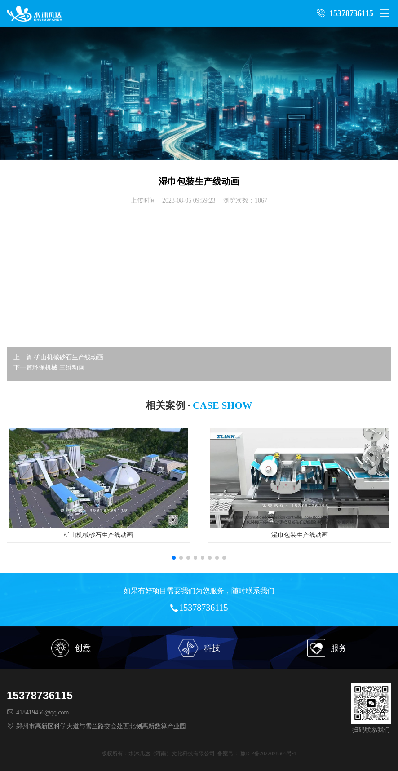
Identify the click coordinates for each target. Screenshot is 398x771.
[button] (174, 558)
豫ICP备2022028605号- (267, 753)
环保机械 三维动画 (58, 367)
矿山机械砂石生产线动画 (68, 357)
